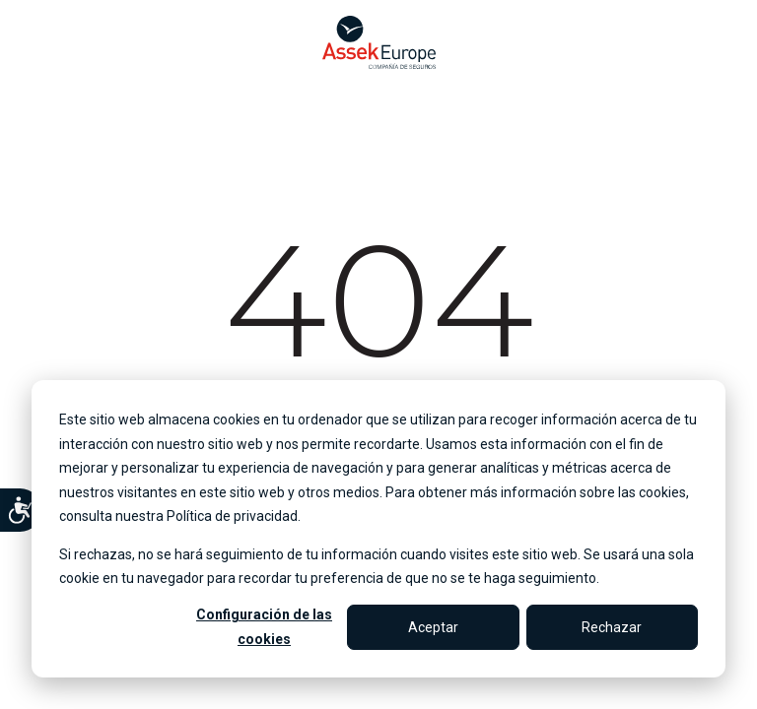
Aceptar (433, 627)
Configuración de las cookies (264, 627)
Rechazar (612, 627)
